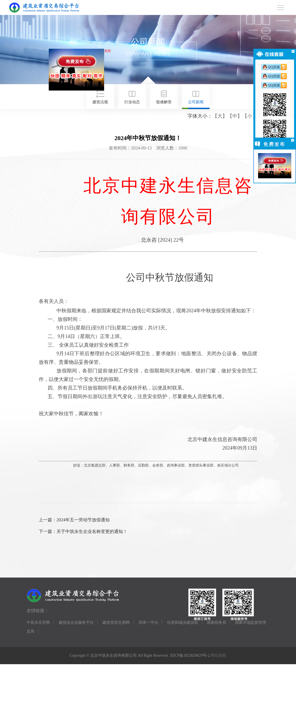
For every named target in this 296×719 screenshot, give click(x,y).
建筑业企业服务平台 (76, 622)
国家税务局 (216, 622)
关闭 (108, 52)
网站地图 (218, 655)
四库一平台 (148, 622)
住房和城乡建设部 (182, 622)
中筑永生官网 (38, 622)
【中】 (234, 116)
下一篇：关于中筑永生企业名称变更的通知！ (83, 531)
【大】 (219, 116)
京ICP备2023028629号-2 (190, 655)
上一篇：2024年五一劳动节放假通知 (74, 519)
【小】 (249, 116)
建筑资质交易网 (116, 622)
